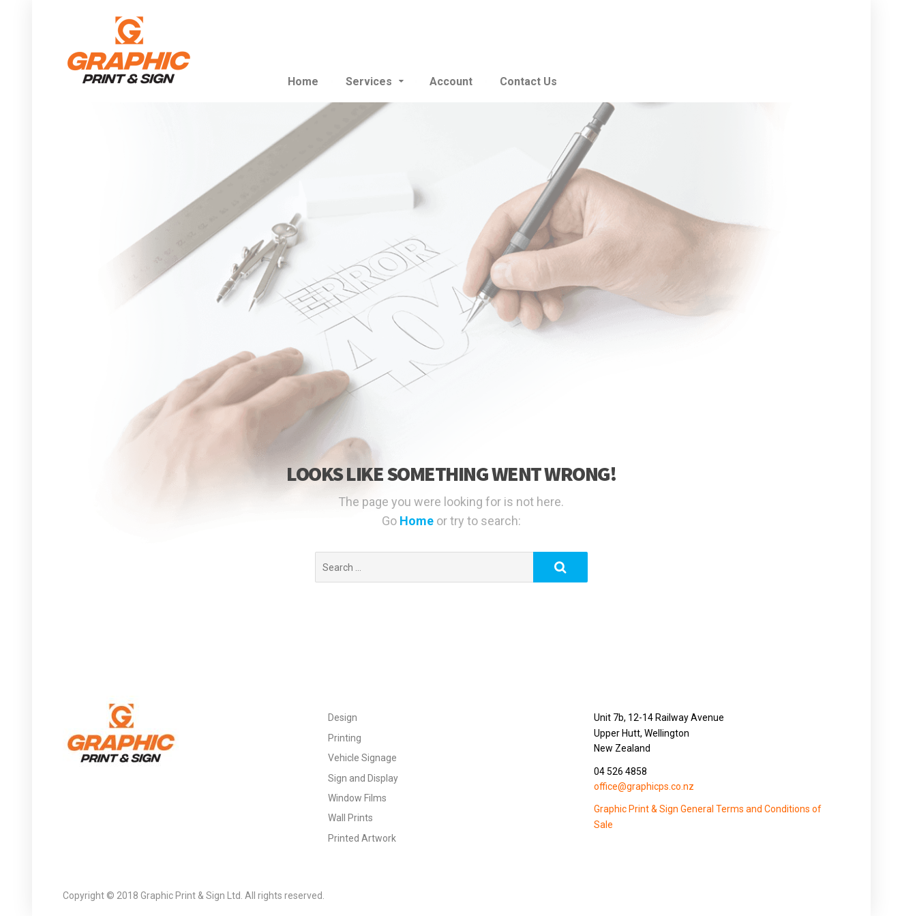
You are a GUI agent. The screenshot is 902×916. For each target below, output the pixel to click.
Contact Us (528, 81)
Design (342, 717)
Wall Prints (350, 817)
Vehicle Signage (362, 757)
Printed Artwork (362, 838)
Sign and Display (363, 778)
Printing (344, 738)
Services (369, 81)
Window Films (357, 798)
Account (451, 81)
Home (303, 81)
